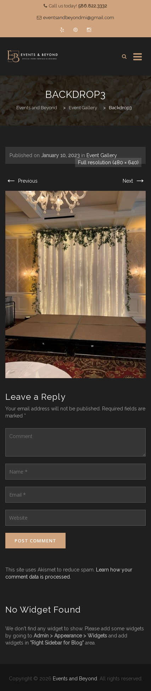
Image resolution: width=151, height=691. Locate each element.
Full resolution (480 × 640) (108, 162)
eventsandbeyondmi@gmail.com (78, 17)
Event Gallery (101, 155)
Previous (21, 181)
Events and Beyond (75, 678)
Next (134, 181)
